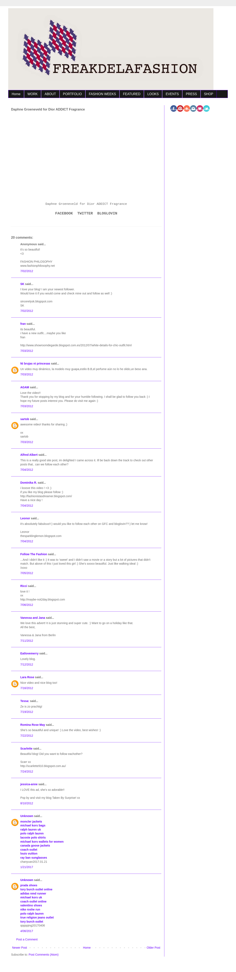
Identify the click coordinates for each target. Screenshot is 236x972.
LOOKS (153, 94)
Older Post (153, 947)
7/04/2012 (26, 469)
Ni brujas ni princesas (35, 363)
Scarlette (26, 748)
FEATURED (131, 94)
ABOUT (50, 94)
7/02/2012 (26, 271)
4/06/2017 (26, 931)
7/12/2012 (26, 664)
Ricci (23, 586)
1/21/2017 (26, 867)
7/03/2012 (26, 350)
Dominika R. (28, 482)
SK (22, 284)
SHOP (208, 94)
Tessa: (24, 701)
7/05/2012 (26, 573)
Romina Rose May (32, 724)
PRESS (191, 94)
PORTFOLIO (72, 94)
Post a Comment (27, 939)
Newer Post (19, 947)
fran (23, 323)
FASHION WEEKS (102, 94)
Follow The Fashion (33, 554)
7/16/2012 (26, 688)
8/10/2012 (26, 803)
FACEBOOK (64, 213)
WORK (32, 94)
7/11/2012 (26, 640)
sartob (24, 419)
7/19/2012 (26, 711)
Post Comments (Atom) (43, 954)
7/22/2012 (26, 735)
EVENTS (172, 94)
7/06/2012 (26, 604)
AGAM (24, 387)
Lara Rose (27, 677)
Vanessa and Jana (32, 617)
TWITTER (85, 213)
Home (16, 94)
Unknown (26, 816)
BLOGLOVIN (107, 213)
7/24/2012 (26, 771)
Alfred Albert (29, 454)
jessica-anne (29, 784)
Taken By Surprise (64, 797)
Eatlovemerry (29, 653)
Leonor (25, 518)
